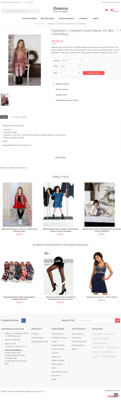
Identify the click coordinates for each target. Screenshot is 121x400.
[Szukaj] (20, 11)
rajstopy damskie (108, 356)
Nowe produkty (37, 338)
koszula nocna (112, 347)
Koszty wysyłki (57, 364)
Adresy (74, 349)
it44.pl (42, 391)
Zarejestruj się (115, 2)
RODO (54, 368)
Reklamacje (55, 357)
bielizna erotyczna (99, 343)
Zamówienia (76, 338)
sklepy (53, 379)
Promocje (35, 334)
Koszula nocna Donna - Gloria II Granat (102, 297)
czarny (95, 352)
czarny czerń (97, 334)
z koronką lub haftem (101, 338)
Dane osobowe (77, 334)
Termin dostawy (57, 334)
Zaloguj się (105, 2)
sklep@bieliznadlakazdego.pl (15, 346)
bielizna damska (107, 352)
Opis (4, 117)
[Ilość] (71, 73)
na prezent (109, 334)
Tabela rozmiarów (58, 360)
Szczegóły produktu (18, 117)
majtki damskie (98, 347)
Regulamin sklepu (58, 345)
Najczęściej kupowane (39, 341)
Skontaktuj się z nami (59, 372)
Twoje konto (79, 329)
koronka (96, 356)
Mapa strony (56, 376)
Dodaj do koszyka (93, 73)
